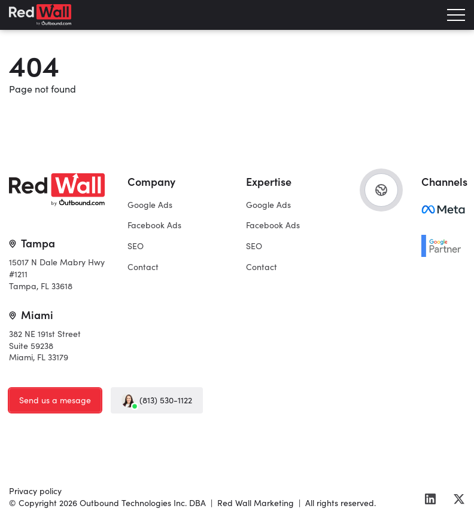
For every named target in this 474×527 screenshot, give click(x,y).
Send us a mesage (55, 400)
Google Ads (149, 204)
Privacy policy (35, 491)
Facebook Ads (154, 225)
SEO (135, 246)
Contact (143, 266)
